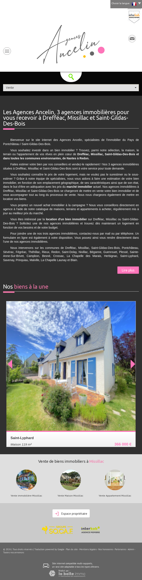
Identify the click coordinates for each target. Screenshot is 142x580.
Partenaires (120, 549)
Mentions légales (88, 549)
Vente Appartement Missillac (115, 495)
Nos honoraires (105, 549)
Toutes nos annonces (13, 552)
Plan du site (72, 549)
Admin (131, 549)
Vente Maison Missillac (70, 495)
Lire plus (128, 270)
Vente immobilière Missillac (26, 495)
